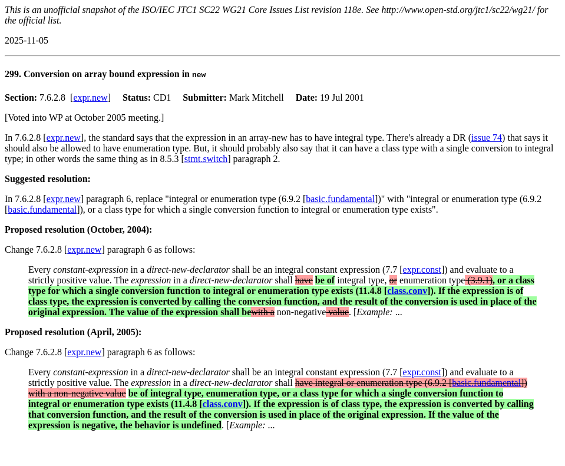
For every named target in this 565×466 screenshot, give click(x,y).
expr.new (90, 97)
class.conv (407, 291)
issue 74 (486, 138)
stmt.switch (205, 159)
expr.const (422, 270)
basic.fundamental (340, 199)
